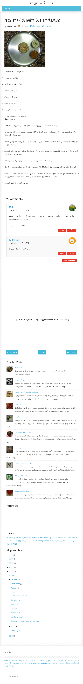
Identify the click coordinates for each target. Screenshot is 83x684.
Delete (71, 230)
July (12, 592)
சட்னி (8, 541)
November (15, 575)
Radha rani (14, 240)
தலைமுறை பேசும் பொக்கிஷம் (26, 392)
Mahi (11, 207)
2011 (11, 571)
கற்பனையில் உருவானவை (38, 538)
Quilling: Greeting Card (23, 463)
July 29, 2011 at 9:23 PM (19, 243)
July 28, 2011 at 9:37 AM (19, 210)
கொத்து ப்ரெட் (16, 604)
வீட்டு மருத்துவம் (70, 541)
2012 (11, 567)
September (15, 584)
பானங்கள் (48, 540)
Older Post (71, 352)
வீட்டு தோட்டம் (21, 475)
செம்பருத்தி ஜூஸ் (22, 491)
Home (42, 352)
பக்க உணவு (37, 540)
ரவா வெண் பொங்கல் (19, 595)
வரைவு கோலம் (21, 448)
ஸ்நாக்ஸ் (11, 543)
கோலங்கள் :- (15, 600)
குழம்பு (52, 537)
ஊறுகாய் (25, 538)
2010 (11, 636)
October (14, 579)
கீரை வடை (19, 367)
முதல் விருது (20, 380)
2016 (11, 554)
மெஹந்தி (61, 541)
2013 (11, 563)
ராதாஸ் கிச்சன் (41, 3)
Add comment (69, 261)
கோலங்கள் (72, 537)
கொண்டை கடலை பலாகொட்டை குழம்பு (26, 621)
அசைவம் (9, 537)
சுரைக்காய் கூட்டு (17, 617)
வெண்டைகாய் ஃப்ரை (23, 432)
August (14, 588)
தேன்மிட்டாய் (20, 404)
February (14, 631)
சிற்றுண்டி (36, 26)
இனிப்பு (17, 537)
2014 (11, 559)
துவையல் (28, 541)
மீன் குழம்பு (15, 608)
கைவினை (61, 537)
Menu (7, 8)
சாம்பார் (13, 541)
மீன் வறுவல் (15, 612)
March (13, 626)
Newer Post (12, 352)
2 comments (49, 26)
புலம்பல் (55, 541)
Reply (61, 230)
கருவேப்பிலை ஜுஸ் (23, 417)
